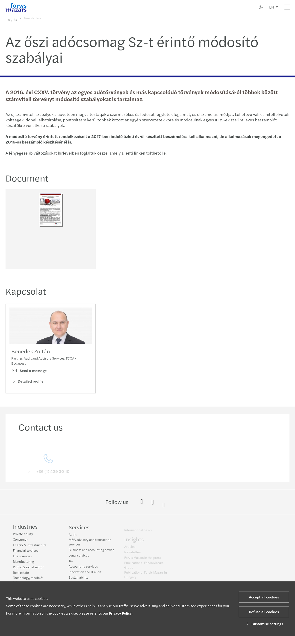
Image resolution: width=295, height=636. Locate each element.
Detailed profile (27, 387)
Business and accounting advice (91, 552)
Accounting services (83, 568)
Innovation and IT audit (85, 574)
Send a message (29, 376)
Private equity (23, 534)
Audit (73, 536)
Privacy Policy (120, 613)
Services (79, 529)
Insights (11, 19)
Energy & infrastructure (30, 545)
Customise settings (264, 623)
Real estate (21, 573)
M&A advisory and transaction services (90, 544)
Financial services (25, 550)
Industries (25, 527)
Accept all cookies (264, 597)
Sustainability (78, 579)
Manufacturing (23, 562)
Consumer (20, 539)
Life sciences (22, 556)
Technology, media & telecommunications (28, 580)
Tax (71, 563)
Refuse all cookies (264, 611)
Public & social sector (28, 567)
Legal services (79, 557)
